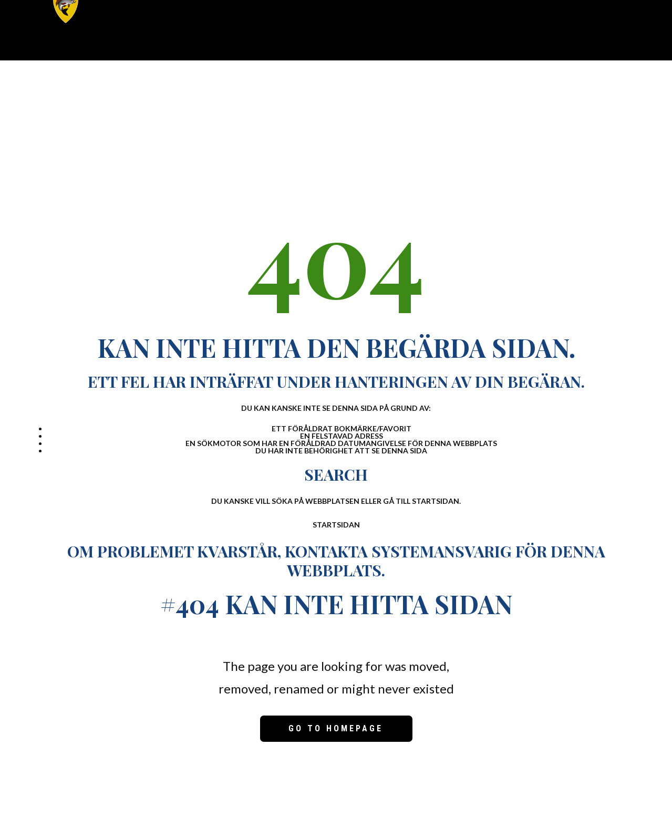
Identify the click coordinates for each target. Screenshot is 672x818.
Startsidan (336, 524)
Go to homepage (335, 728)
